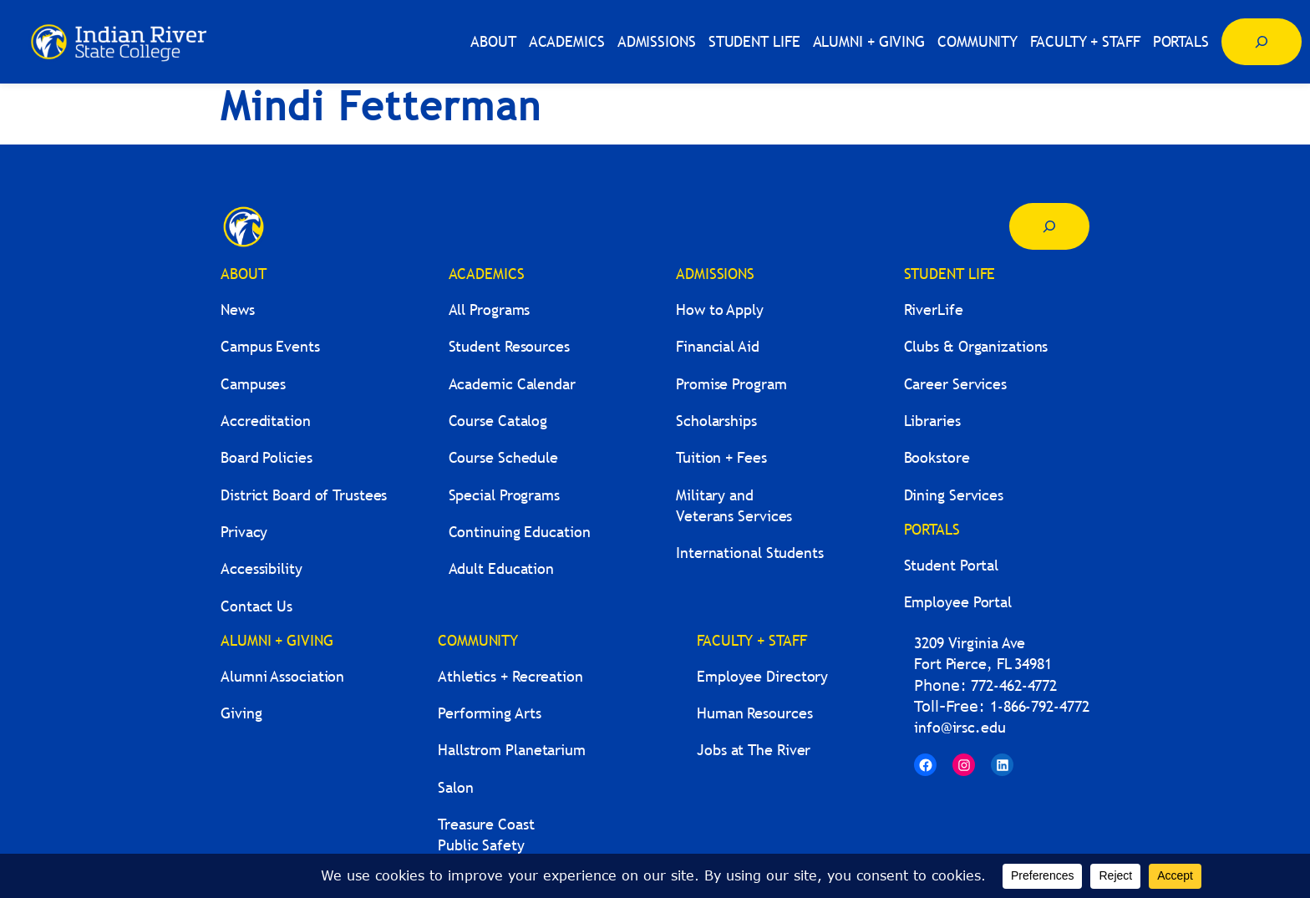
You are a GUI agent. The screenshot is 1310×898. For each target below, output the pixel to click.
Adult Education (502, 568)
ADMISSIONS (715, 273)
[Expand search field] (1261, 41)
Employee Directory (762, 676)
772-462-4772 (1014, 685)
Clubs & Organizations (976, 346)
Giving (241, 713)
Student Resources (509, 346)
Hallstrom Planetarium (512, 749)
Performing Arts (489, 713)
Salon (456, 787)
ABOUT (244, 273)
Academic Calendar (512, 383)
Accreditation (266, 420)
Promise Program (731, 383)
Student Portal (951, 565)
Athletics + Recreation (510, 676)
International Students (750, 552)
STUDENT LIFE (950, 273)
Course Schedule (504, 457)
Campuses (253, 383)
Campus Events (270, 346)
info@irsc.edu (960, 727)
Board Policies (266, 457)
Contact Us (256, 606)
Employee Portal (958, 601)
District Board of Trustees (304, 495)
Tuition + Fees (721, 457)
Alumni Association (282, 676)
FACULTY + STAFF (752, 640)
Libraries (932, 420)
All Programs (490, 309)
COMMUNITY (478, 640)
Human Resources (755, 713)
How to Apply (720, 309)
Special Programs (504, 495)
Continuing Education (520, 531)
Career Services (956, 383)
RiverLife (933, 309)
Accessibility (261, 568)
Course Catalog (498, 420)
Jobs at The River (753, 749)
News (238, 309)
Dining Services (954, 495)
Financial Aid (717, 346)
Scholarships (716, 420)
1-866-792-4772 (1039, 706)
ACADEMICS (487, 273)
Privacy (244, 531)
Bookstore (937, 457)
